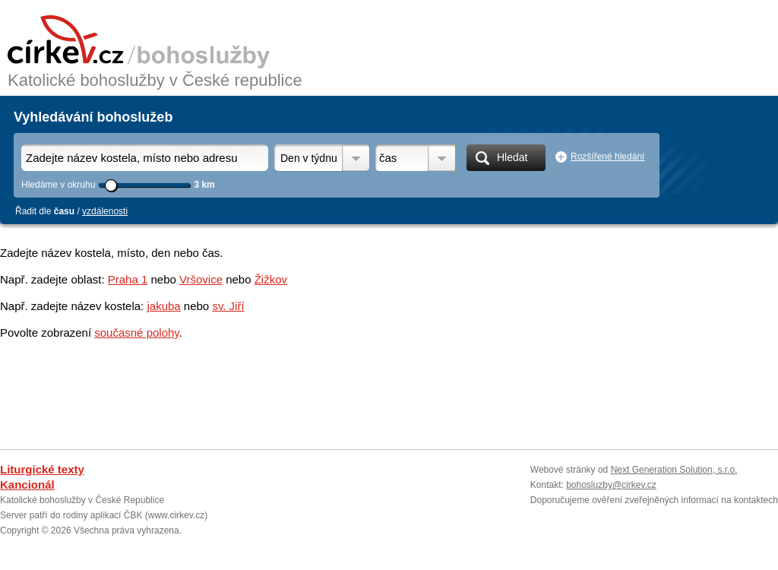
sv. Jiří (228, 305)
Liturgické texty (42, 469)
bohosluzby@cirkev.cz (611, 485)
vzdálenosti (105, 211)
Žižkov (271, 279)
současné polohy (136, 332)
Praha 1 (128, 279)
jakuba (163, 305)
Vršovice (201, 279)
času (64, 211)
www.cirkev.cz (176, 515)
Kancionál (27, 484)
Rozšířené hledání (607, 156)
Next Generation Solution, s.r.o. (674, 469)
